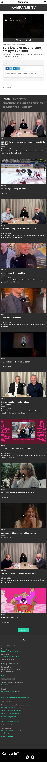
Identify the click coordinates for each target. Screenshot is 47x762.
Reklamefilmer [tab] (11, 103)
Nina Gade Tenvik (7, 707)
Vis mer (23, 630)
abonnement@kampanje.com (10, 656)
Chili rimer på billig (9, 618)
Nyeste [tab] (6, 99)
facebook (32, 757)
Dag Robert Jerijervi (7, 691)
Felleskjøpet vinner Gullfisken (14, 273)
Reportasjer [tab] (20, 99)
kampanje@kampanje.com (10, 651)
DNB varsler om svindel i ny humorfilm (18, 493)
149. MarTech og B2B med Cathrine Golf (18, 229)
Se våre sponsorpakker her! (10, 721)
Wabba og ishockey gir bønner (14, 189)
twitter (27, 757)
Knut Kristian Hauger (8, 685)
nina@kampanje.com (8, 733)
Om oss (3, 675)
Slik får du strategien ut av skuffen (16, 448)
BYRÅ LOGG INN (7, 736)
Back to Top (23, 639)
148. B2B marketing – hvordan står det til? (19, 573)
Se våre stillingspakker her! (10, 713)
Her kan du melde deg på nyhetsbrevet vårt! (15, 698)
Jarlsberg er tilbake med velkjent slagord (18, 533)
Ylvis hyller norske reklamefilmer (15, 362)
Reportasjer (7, 44)
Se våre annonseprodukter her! (11, 710)
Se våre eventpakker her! (9, 717)
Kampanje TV (23, 7)
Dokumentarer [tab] (11, 107)
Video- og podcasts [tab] (32, 103)
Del (7, 63)
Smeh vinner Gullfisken (11, 318)
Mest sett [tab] (27, 107)
